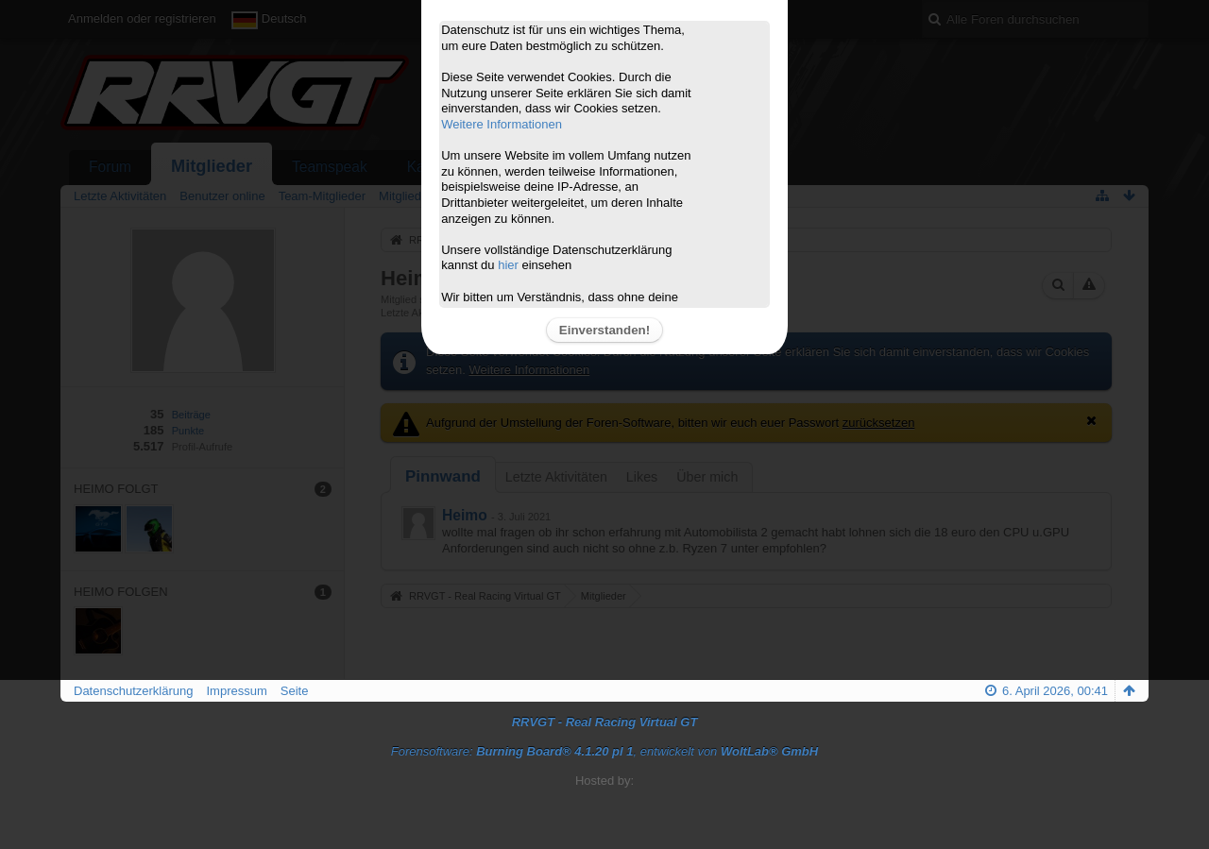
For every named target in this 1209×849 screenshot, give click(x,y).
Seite (295, 691)
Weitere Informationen (501, 124)
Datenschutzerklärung (133, 691)
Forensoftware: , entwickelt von (604, 751)
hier (508, 265)
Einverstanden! (604, 330)
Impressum (236, 691)
